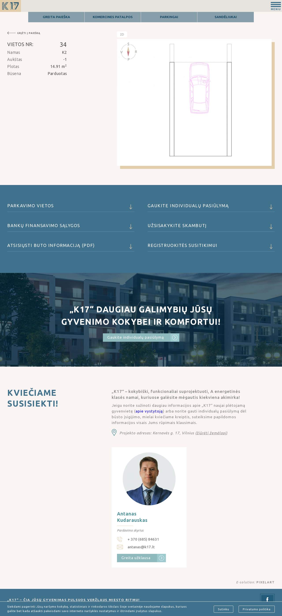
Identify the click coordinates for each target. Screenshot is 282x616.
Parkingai (169, 17)
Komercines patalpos (113, 17)
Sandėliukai (226, 17)
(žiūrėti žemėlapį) (211, 433)
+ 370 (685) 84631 (143, 539)
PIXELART (265, 582)
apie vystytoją (149, 411)
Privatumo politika (257, 609)
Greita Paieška (56, 17)
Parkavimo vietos (70, 207)
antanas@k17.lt (141, 547)
